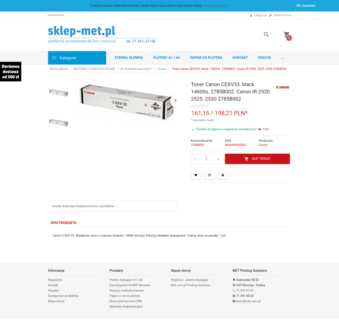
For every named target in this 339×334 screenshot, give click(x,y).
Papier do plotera (206, 58)
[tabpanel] (169, 242)
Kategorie (63, 57)
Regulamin (55, 280)
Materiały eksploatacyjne (126, 306)
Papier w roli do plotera (125, 296)
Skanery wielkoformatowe (127, 290)
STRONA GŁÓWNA (128, 58)
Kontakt (240, 58)
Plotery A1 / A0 (166, 58)
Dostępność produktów (63, 296)
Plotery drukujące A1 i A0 (126, 280)
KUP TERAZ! (257, 159)
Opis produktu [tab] (63, 223)
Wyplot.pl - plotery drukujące (189, 280)
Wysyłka (53, 290)
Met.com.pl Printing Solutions (190, 285)
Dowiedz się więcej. (216, 5)
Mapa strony (56, 301)
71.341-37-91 (243, 290)
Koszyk (264, 58)
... (282, 58)
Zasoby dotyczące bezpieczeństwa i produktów (83, 206)
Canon (263, 145)
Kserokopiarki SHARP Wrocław (130, 285)
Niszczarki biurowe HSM (126, 301)
